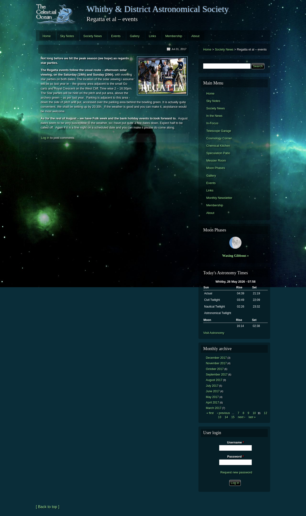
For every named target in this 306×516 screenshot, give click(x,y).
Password (235, 456)
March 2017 (213, 408)
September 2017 (217, 374)
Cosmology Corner (219, 138)
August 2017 (214, 380)
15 (233, 417)
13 (219, 417)
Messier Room (216, 160)
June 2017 (212, 391)
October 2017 (215, 369)
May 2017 (212, 397)
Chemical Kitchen (218, 145)
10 (254, 413)
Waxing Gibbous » (235, 256)
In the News (214, 116)
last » (252, 417)
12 (265, 413)
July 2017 (212, 385)
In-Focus (212, 123)
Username (235, 442)
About (195, 36)
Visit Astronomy (213, 333)
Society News (92, 36)
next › (241, 417)
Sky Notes (67, 36)
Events (115, 36)
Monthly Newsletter (219, 198)
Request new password (236, 472)
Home (47, 36)
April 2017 (212, 402)
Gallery (135, 36)
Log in (45, 138)
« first (210, 413)
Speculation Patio (218, 153)
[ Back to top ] (47, 507)
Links (152, 36)
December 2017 (216, 357)
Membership (173, 36)
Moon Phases (215, 168)
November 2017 (216, 363)
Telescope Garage (218, 131)
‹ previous (223, 413)
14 (226, 417)
